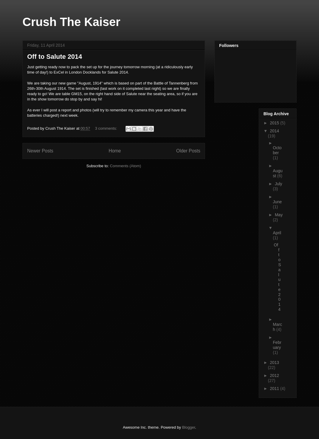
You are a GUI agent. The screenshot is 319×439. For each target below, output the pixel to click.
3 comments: (106, 128)
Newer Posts (40, 150)
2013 (274, 362)
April (277, 232)
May (278, 214)
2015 (275, 123)
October (277, 150)
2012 (274, 375)
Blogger (188, 427)
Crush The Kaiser (71, 21)
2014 (274, 131)
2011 (275, 388)
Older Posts (188, 150)
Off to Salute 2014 (54, 56)
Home (115, 150)
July (278, 183)
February (277, 345)
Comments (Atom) (125, 166)
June (277, 201)
